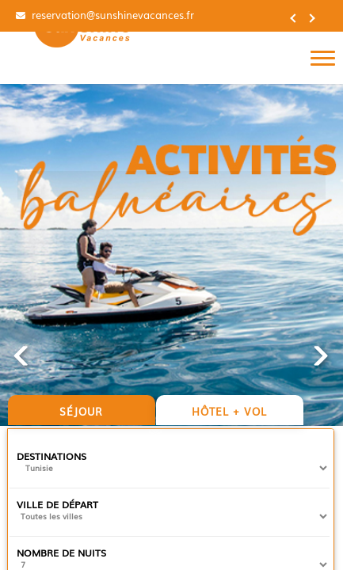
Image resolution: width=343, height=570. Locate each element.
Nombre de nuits (61, 552)
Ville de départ (57, 504)
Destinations (51, 456)
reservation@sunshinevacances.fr (111, 15)
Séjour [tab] (81, 411)
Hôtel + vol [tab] (229, 411)
